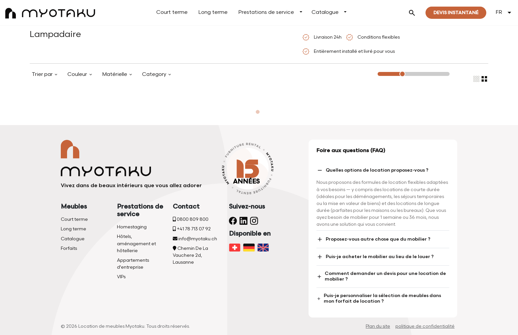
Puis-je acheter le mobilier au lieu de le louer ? (375, 256)
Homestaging (132, 227)
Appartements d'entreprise (133, 263)
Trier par (43, 74)
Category (154, 74)
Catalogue (325, 12)
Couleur (77, 74)
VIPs (121, 277)
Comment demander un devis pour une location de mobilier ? (381, 276)
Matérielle (115, 74)
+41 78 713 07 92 (192, 229)
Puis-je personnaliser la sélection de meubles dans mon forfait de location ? (378, 298)
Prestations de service (266, 12)
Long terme (213, 12)
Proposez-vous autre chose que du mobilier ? (373, 239)
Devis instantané (455, 13)
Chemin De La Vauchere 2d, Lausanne (190, 255)
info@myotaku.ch (195, 239)
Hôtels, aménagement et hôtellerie (136, 243)
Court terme (172, 12)
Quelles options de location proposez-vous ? (372, 170)
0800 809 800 (190, 219)
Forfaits (69, 248)
